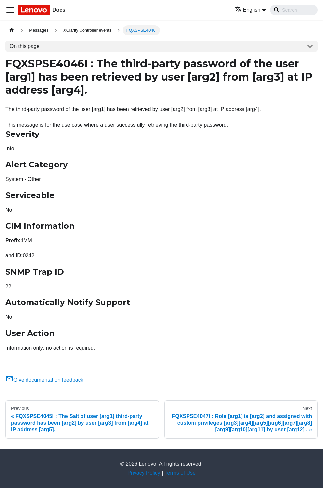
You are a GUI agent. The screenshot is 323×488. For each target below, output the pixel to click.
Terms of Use (180, 473)
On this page (25, 46)
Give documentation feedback (44, 380)
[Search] (294, 10)
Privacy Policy (143, 473)
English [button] (247, 10)
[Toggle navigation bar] (10, 10)
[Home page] (11, 30)
